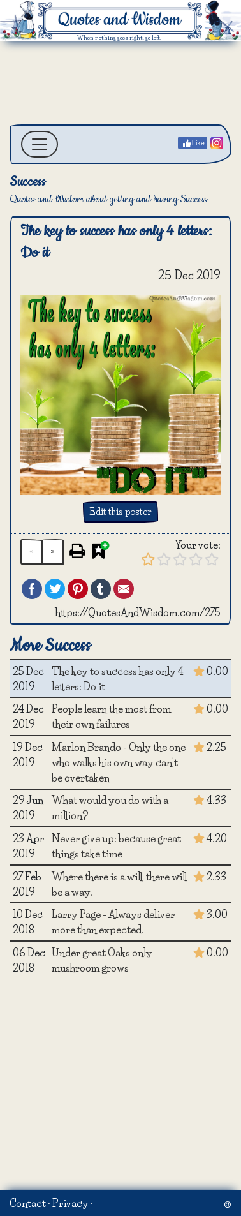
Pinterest (78, 589)
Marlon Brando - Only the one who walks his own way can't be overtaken (119, 762)
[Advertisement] (120, 83)
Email (123, 589)
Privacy (70, 1203)
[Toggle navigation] (39, 144)
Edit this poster (120, 511)
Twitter (55, 589)
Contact (28, 1203)
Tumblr (101, 589)
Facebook (32, 589)
